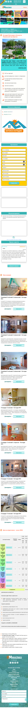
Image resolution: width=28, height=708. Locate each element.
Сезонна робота (14, 681)
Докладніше (8, 309)
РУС (16, 4)
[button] (25, 47)
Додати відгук (14, 266)
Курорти (12, 29)
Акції (14, 669)
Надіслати (14, 183)
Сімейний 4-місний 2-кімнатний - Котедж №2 (3, 547)
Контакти (14, 686)
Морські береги (4, 29)
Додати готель (14, 684)
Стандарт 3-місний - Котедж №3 (3, 580)
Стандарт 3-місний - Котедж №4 (3, 586)
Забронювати (19, 309)
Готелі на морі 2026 (14, 672)
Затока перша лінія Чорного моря (9, 30)
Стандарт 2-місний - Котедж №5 (3, 569)
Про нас (14, 682)
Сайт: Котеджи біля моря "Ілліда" (14, 239)
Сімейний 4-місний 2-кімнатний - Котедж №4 (3, 555)
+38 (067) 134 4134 (17, 0)
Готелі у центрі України (14, 676)
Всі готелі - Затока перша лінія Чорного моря (11, 31)
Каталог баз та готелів (14, 667)
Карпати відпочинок (14, 674)
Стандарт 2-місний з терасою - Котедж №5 (3, 574)
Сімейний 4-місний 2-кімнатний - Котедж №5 (3, 562)
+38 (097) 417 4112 (17, 2)
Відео (14, 679)
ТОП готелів (14, 677)
